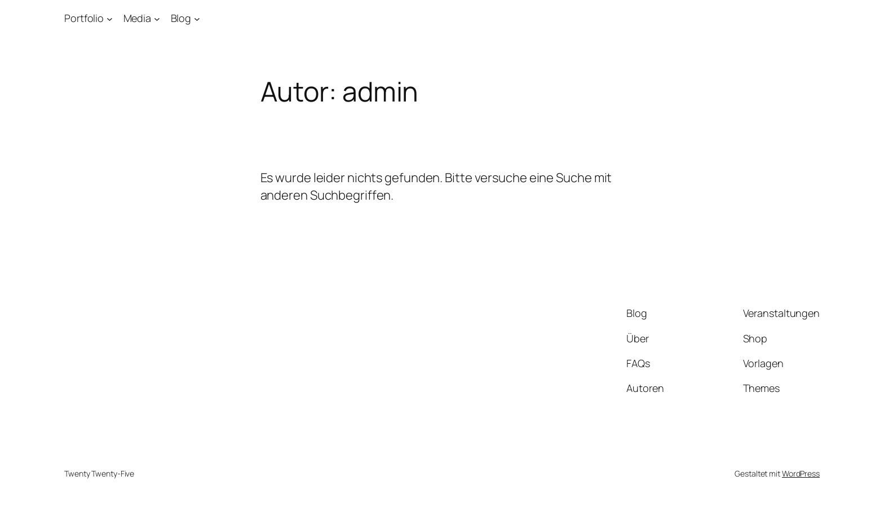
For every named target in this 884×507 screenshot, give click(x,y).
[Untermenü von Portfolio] (110, 18)
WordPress (801, 473)
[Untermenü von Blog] (197, 18)
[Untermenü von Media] (157, 18)
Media (137, 18)
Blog (181, 18)
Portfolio (84, 18)
